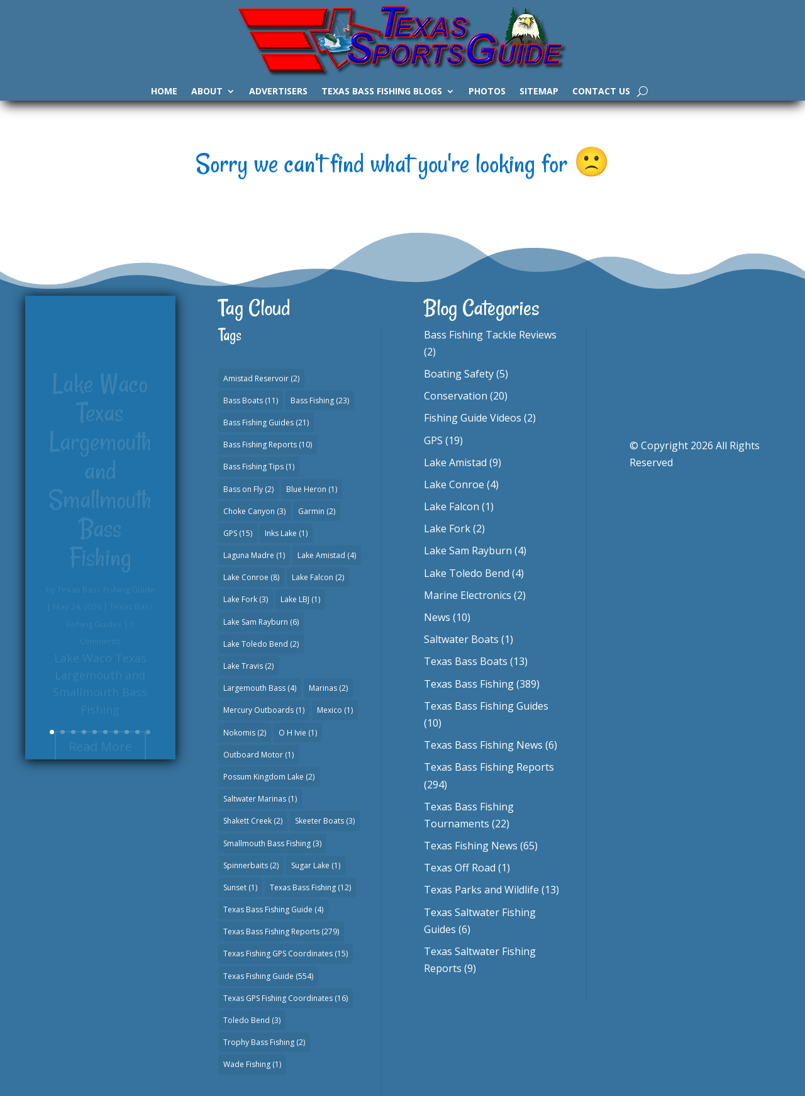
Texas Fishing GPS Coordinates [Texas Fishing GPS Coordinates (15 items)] (285, 953)
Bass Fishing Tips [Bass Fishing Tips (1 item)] (258, 466)
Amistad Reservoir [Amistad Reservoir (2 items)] (261, 378)
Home (164, 92)
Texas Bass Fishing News (483, 745)
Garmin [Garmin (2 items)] (316, 511)
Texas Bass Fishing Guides (486, 706)
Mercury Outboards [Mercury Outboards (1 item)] (263, 710)
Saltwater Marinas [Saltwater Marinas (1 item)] (260, 798)
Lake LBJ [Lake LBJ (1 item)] (300, 599)
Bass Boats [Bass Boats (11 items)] (250, 400)
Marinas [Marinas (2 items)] (328, 688)
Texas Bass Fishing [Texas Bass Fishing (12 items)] (310, 887)
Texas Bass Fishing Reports (489, 767)
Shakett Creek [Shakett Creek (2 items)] (252, 820)
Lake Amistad (455, 462)
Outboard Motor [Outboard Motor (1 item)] (258, 754)
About (207, 92)
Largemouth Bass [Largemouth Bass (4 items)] (259, 688)
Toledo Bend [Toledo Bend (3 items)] (251, 1020)
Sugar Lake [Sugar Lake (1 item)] (315, 865)
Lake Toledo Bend (466, 573)
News (437, 617)
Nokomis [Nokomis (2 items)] (244, 732)
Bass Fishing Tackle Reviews (490, 335)
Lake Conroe (454, 484)
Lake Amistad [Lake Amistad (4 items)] (326, 555)
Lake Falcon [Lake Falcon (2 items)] (318, 577)
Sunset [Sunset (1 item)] (240, 887)
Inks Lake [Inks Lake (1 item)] (286, 533)
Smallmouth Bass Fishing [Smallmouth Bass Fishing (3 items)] (272, 843)
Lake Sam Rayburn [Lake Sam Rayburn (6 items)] (261, 622)
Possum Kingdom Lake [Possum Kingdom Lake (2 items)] (268, 776)
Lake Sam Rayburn (468, 550)
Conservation (455, 396)
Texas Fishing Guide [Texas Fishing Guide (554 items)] (268, 976)
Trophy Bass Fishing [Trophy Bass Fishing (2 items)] (264, 1042)
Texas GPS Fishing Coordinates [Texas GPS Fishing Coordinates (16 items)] (285, 998)
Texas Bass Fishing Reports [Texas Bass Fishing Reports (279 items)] (281, 931)
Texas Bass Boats (466, 661)
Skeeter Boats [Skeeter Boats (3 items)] (325, 820)
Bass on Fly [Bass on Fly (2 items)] (248, 489)
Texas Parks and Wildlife (481, 890)
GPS (433, 440)
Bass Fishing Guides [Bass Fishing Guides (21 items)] (266, 422)
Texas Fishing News (471, 846)
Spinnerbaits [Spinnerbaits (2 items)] (251, 865)
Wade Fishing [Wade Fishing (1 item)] (252, 1064)
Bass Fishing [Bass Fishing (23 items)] (320, 400)
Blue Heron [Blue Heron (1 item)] (311, 489)
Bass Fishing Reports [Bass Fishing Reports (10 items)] (267, 444)
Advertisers (278, 92)
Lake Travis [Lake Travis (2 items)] (248, 666)
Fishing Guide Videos (472, 418)
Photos (487, 92)
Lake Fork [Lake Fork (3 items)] (245, 599)
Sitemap (538, 92)
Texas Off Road (460, 868)
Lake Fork (447, 528)
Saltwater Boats (461, 639)
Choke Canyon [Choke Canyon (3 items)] (254, 511)
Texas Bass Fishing (469, 684)
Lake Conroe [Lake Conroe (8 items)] (251, 577)
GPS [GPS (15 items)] (237, 533)
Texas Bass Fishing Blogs (381, 92)
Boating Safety (459, 374)
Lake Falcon (451, 506)
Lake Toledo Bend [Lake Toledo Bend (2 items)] (261, 644)
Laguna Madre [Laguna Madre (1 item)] (254, 555)
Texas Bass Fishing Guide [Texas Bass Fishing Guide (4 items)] (273, 909)
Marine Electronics (467, 595)
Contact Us (601, 92)
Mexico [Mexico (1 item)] (335, 710)
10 (148, 732)
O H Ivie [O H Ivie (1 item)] (298, 732)
